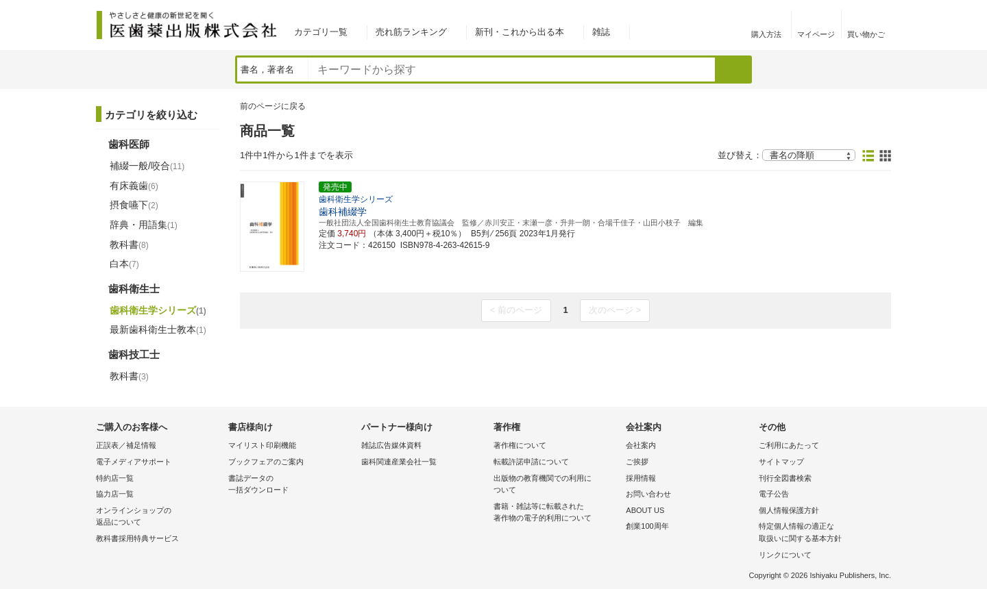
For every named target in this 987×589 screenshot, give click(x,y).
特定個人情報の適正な (821, 533)
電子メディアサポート (133, 462)
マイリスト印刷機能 (262, 445)
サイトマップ (781, 462)
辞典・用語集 (144, 224)
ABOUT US (645, 510)
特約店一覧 (115, 478)
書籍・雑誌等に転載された (556, 513)
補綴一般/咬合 (147, 165)
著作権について (520, 445)
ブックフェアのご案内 (266, 462)
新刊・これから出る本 (519, 32)
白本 (124, 263)
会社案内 (641, 445)
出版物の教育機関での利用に (556, 485)
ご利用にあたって (789, 445)
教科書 (129, 244)
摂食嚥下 (134, 204)
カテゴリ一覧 (321, 32)
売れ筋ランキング (411, 32)
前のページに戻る (273, 106)
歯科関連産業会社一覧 (399, 462)
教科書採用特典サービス (137, 538)
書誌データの (291, 485)
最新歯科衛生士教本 (158, 329)
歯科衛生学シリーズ (158, 310)
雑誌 (601, 32)
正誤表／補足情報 (126, 445)
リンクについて (785, 555)
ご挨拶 (637, 462)
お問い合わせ (648, 494)
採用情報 (641, 478)
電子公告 (774, 494)
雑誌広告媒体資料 (391, 445)
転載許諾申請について (531, 462)
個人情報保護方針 (789, 510)
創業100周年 (647, 526)
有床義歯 (134, 185)
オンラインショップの (158, 517)
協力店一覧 (115, 494)
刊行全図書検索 (785, 478)
